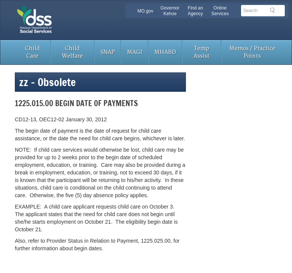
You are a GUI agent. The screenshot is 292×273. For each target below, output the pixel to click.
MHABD (165, 52)
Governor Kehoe (169, 10)
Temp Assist (201, 52)
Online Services (220, 10)
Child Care (32, 52)
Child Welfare (72, 52)
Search (274, 10)
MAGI (134, 52)
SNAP (107, 52)
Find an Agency (195, 10)
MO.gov (145, 11)
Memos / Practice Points (252, 52)
